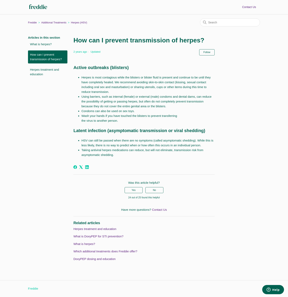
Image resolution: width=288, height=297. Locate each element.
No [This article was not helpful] (154, 190)
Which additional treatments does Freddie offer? (105, 251)
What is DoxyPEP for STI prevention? (98, 236)
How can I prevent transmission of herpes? (46, 57)
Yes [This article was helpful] (134, 190)
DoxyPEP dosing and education (94, 259)
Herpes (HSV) (79, 22)
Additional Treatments (53, 22)
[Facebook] (75, 167)
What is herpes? (41, 44)
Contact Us (249, 7)
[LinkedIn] (87, 167)
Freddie (32, 22)
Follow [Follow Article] (206, 52)
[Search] (230, 22)
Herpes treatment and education (44, 72)
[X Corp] (81, 167)
